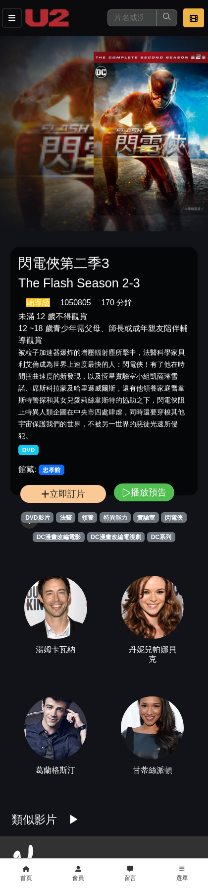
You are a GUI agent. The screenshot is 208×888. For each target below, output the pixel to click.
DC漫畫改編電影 (59, 537)
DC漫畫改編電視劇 (116, 537)
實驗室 (146, 517)
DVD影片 (37, 517)
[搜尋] (132, 17)
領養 (88, 517)
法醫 (66, 517)
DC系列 (161, 537)
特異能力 (115, 517)
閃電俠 (174, 517)
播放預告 (144, 492)
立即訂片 (63, 493)
